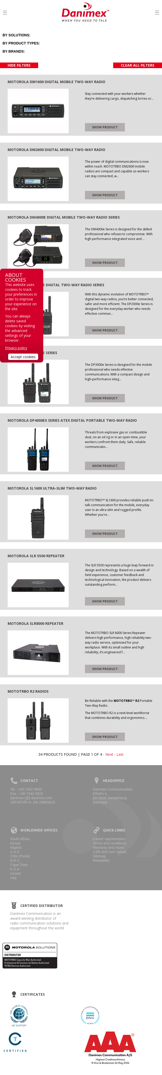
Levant (15, 873)
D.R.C (15, 860)
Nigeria (15, 847)
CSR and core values (109, 852)
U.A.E (15, 852)
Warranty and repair (108, 847)
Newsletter (101, 860)
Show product (105, 127)
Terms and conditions (109, 843)
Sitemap (99, 856)
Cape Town (19, 865)
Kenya (15, 843)
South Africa (20, 839)
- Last (119, 754)
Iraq (13, 878)
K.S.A (14, 869)
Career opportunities (109, 839)
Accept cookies (23, 356)
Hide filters (19, 65)
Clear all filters (137, 65)
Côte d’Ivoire (20, 856)
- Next (108, 754)
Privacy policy (16, 347)
